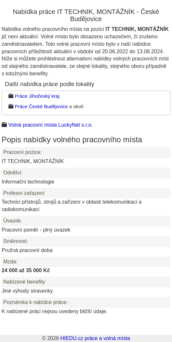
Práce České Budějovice (41, 106)
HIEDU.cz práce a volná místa (95, 338)
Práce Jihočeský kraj (37, 96)
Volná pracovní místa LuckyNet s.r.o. (50, 125)
